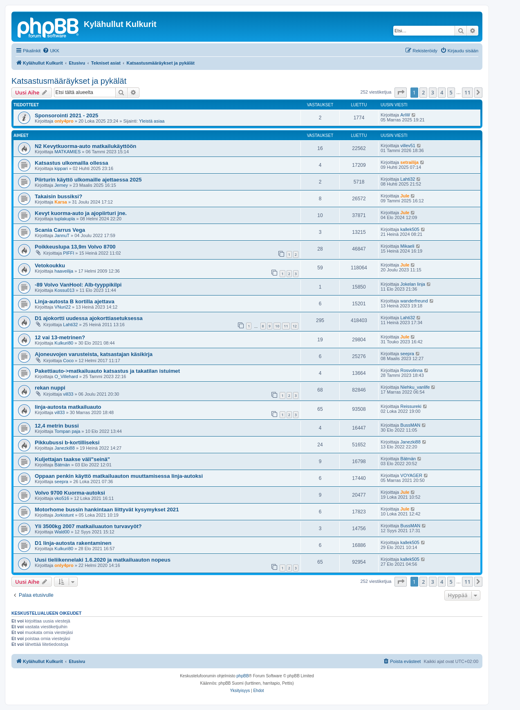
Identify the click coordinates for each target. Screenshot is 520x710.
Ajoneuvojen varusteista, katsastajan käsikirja (93, 354)
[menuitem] (51, 51)
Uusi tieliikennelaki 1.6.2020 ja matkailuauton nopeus (102, 560)
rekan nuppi (50, 388)
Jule (404, 195)
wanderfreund (414, 300)
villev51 (407, 145)
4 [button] (441, 92)
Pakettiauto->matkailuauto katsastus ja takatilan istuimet (107, 371)
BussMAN (410, 425)
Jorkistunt (64, 515)
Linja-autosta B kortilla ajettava (74, 301)
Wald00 (61, 531)
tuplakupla (64, 218)
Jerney (61, 185)
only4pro (63, 121)
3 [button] (432, 92)
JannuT (61, 235)
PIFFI (68, 253)
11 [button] (467, 92)
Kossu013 (64, 290)
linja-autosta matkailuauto (68, 407)
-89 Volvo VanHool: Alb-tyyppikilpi (78, 285)
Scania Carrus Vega (60, 230)
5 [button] (451, 92)
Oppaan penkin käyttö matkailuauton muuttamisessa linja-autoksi (119, 476)
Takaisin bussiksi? (58, 196)
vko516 (61, 498)
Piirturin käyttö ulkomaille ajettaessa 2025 (88, 180)
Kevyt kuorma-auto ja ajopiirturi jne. (81, 213)
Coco (68, 360)
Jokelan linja (412, 284)
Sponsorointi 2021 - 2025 (66, 115)
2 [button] (423, 92)
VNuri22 (62, 307)
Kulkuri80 (63, 342)
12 (295, 326)
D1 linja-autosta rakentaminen (73, 543)
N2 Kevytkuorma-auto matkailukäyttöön (85, 146)
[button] (400, 92)
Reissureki (410, 406)
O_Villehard (66, 376)
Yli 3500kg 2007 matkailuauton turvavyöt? (88, 526)
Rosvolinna (411, 370)
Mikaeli (407, 246)
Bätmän (62, 464)
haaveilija (63, 271)
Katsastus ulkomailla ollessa (71, 163)
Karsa (60, 201)
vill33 (68, 394)
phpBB (243, 676)
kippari (60, 168)
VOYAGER (411, 475)
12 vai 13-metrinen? (60, 337)
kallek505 (409, 229)
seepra (407, 353)
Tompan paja (67, 431)
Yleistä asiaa (151, 121)
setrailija (409, 162)
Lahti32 (407, 179)
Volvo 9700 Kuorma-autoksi (70, 493)
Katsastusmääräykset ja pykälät (68, 80)
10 (277, 326)
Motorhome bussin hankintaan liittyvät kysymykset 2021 (107, 509)
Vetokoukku (50, 265)
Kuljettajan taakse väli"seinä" (72, 459)
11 (286, 326)
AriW (405, 114)
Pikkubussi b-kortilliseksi (67, 442)
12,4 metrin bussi (57, 426)
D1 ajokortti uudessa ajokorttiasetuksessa (89, 318)
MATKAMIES (67, 151)
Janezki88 (64, 448)
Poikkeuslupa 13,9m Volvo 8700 (75, 247)
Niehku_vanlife (415, 387)
